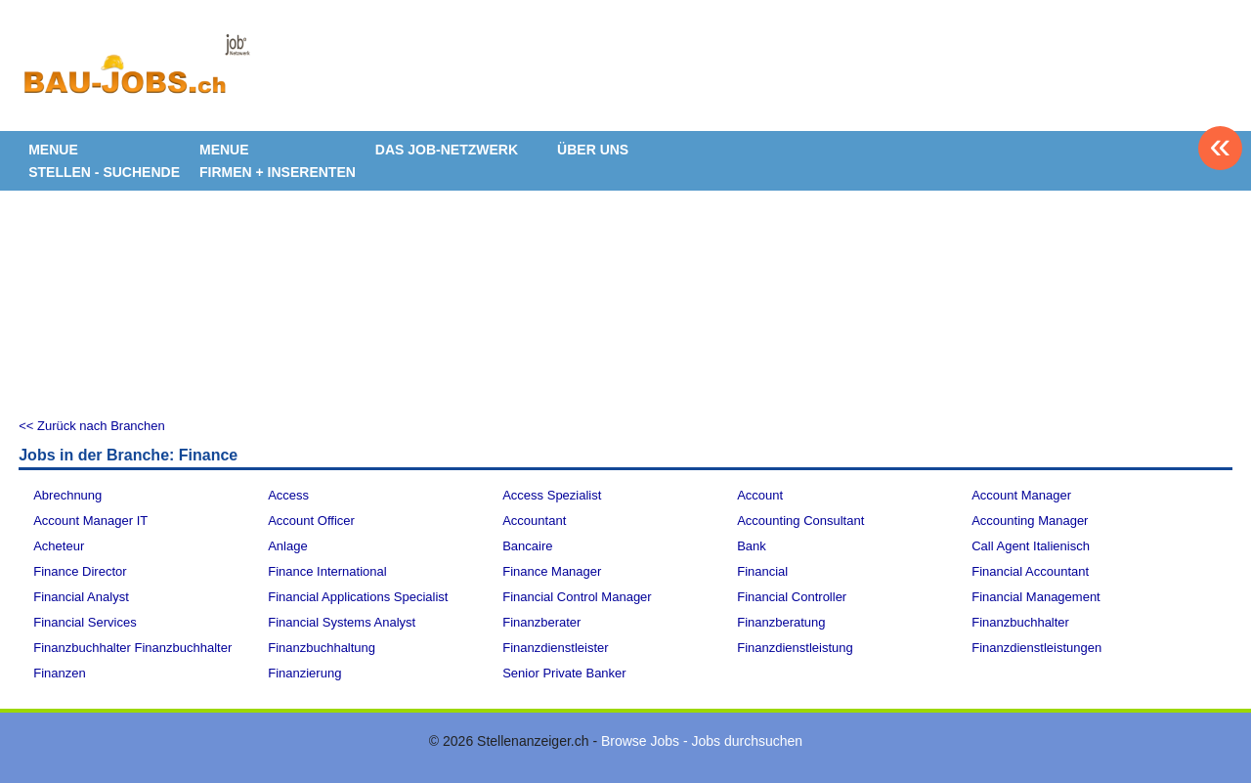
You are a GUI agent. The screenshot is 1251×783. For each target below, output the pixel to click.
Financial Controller (791, 596)
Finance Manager (551, 571)
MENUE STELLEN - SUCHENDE (104, 161)
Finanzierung (304, 673)
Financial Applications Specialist (358, 596)
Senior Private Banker (564, 673)
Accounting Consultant (800, 520)
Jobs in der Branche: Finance (128, 455)
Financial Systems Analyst (341, 622)
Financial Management (1035, 596)
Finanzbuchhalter (1020, 622)
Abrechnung (67, 495)
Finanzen (59, 673)
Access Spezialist (551, 495)
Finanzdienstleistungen (1036, 647)
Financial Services (85, 622)
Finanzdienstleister (555, 647)
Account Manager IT (90, 520)
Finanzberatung (781, 622)
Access (288, 495)
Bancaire (527, 546)
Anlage (287, 546)
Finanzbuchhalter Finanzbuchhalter (132, 647)
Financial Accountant (1030, 571)
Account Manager (1021, 495)
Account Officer (311, 520)
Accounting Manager (1029, 520)
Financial (762, 571)
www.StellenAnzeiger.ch (136, 72)
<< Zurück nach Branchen (92, 425)
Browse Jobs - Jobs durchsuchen (701, 741)
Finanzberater (541, 622)
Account (760, 495)
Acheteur (58, 546)
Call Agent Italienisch (1030, 546)
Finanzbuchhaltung (321, 647)
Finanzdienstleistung (795, 647)
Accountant (534, 520)
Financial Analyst (81, 596)
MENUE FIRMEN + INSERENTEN (277, 161)
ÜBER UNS (592, 149)
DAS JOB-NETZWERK (446, 149)
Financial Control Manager (576, 596)
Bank (751, 546)
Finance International (327, 571)
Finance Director (79, 571)
